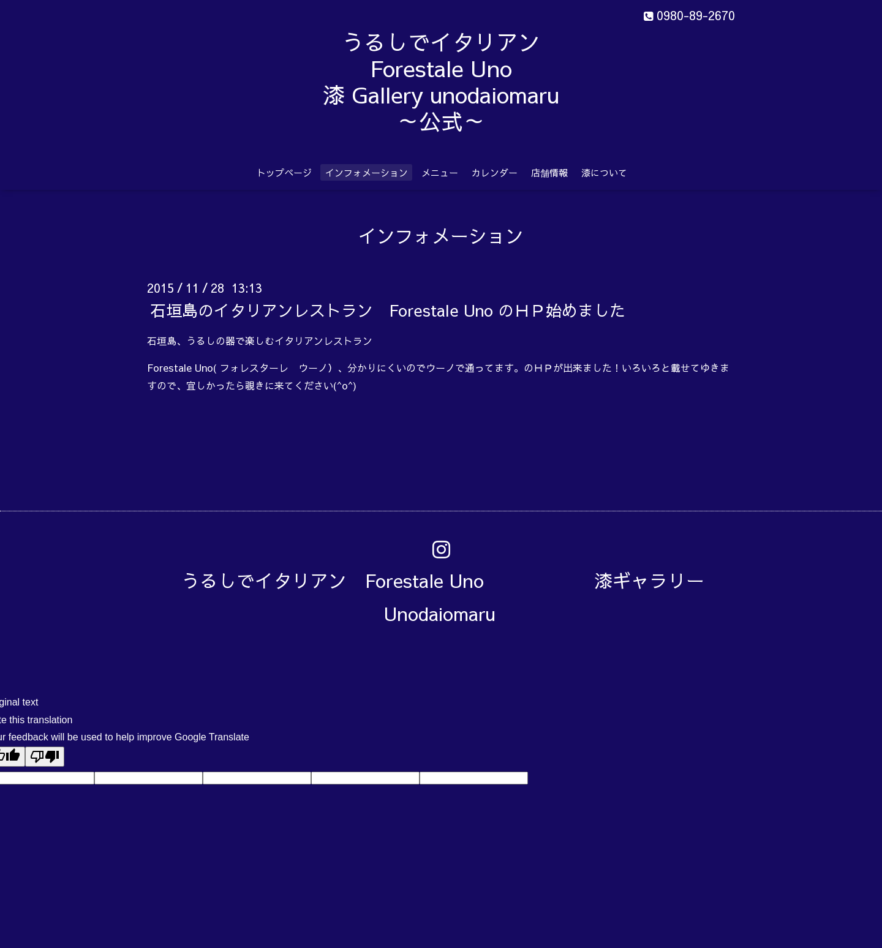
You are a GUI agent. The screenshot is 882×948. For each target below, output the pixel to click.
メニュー (439, 172)
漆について (604, 172)
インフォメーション (366, 172)
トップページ (284, 172)
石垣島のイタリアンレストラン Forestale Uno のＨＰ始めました (387, 309)
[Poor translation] (44, 757)
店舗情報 (549, 172)
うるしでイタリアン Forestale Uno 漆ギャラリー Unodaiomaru (452, 597)
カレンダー (495, 172)
